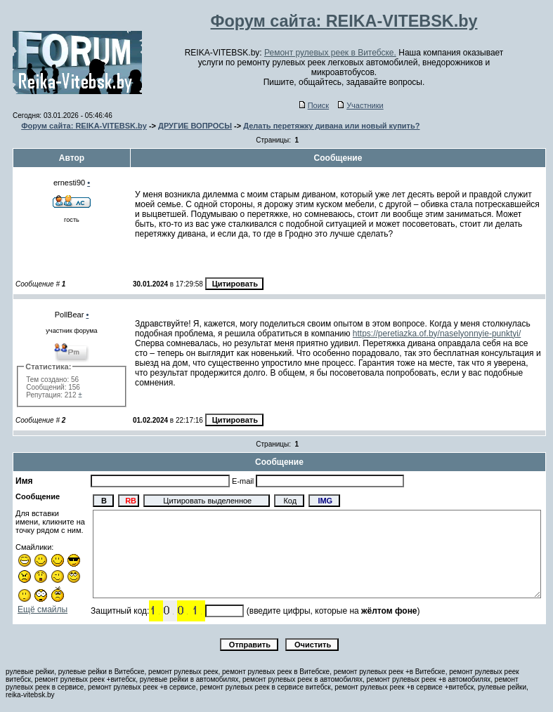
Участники (361, 105)
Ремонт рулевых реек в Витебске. (330, 53)
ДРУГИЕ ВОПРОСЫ (195, 125)
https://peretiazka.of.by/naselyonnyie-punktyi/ (437, 333)
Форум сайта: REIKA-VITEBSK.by (84, 125)
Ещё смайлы (42, 609)
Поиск (314, 105)
